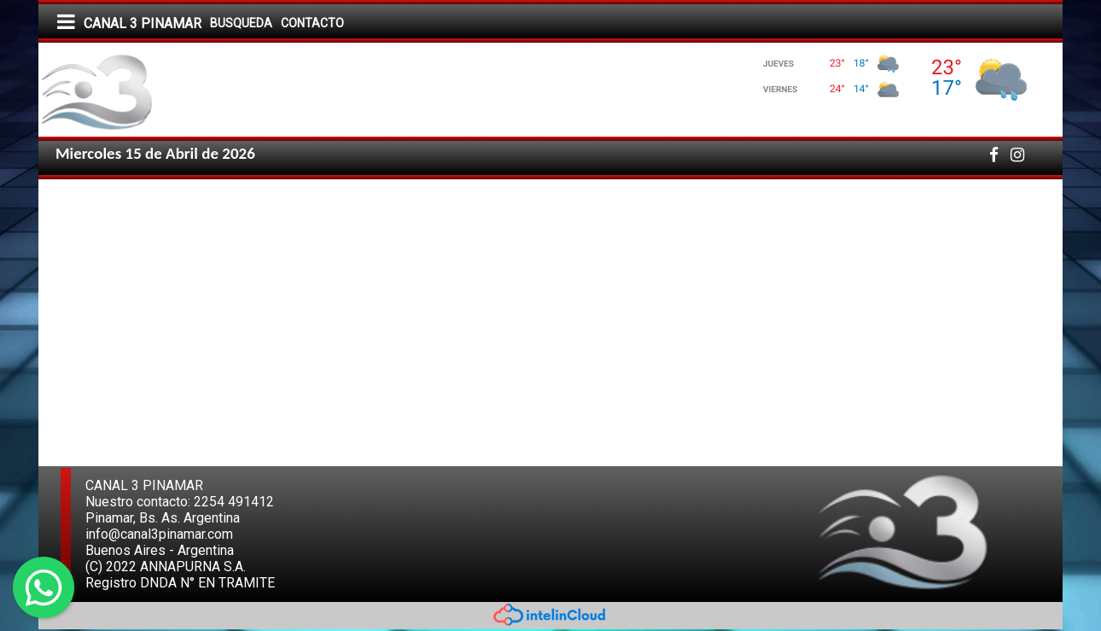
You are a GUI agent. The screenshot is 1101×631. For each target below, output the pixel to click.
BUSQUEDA (241, 23)
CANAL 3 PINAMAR (142, 23)
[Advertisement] (906, 307)
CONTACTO (312, 23)
